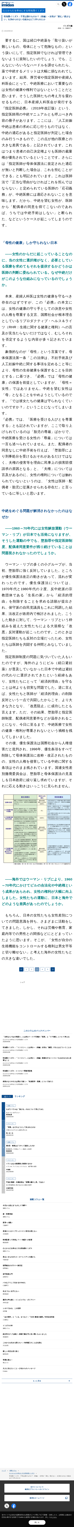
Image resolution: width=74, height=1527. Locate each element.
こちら (54, 1517)
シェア (22, 982)
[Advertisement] (37, 1010)
